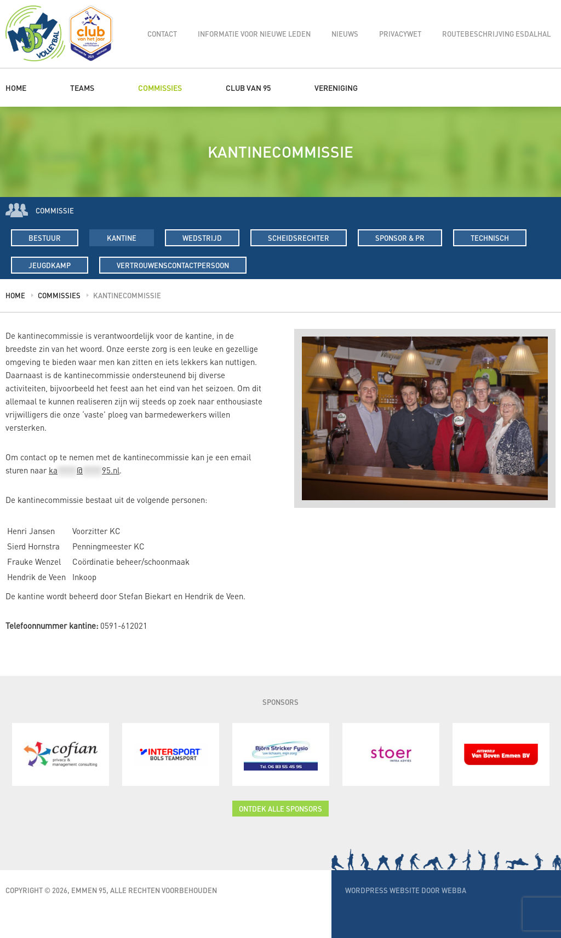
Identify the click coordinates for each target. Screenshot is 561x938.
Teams (82, 87)
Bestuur (44, 237)
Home (15, 87)
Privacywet (400, 33)
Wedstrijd (202, 237)
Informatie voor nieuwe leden (254, 33)
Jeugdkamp (49, 265)
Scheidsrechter (298, 237)
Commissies (160, 87)
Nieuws (344, 33)
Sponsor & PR (400, 237)
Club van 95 (248, 87)
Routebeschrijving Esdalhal (496, 33)
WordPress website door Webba (405, 890)
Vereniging (336, 87)
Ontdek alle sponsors (280, 808)
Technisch (490, 237)
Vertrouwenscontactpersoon (173, 265)
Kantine (121, 237)
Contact (162, 33)
